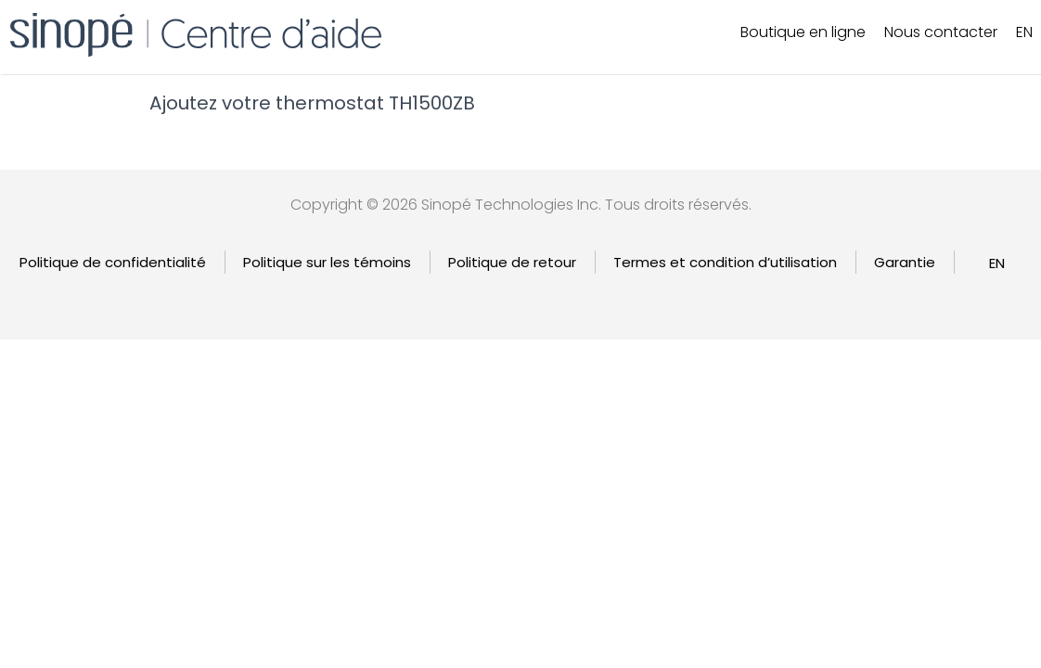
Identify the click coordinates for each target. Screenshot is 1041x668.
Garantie (904, 262)
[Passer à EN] (997, 263)
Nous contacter (940, 32)
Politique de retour (512, 262)
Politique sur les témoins (327, 262)
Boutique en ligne (803, 32)
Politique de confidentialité (112, 262)
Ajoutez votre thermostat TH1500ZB (312, 103)
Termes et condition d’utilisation (725, 262)
